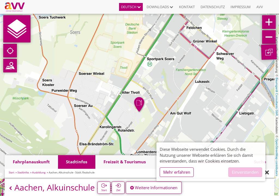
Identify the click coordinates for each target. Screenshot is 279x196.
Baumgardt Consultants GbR (276, 97)
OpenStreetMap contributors (276, 157)
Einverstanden (245, 172)
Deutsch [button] (131, 6)
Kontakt (187, 6)
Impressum (241, 6)
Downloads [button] (160, 6)
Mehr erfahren (176, 172)
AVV (259, 6)
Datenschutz (213, 6)
